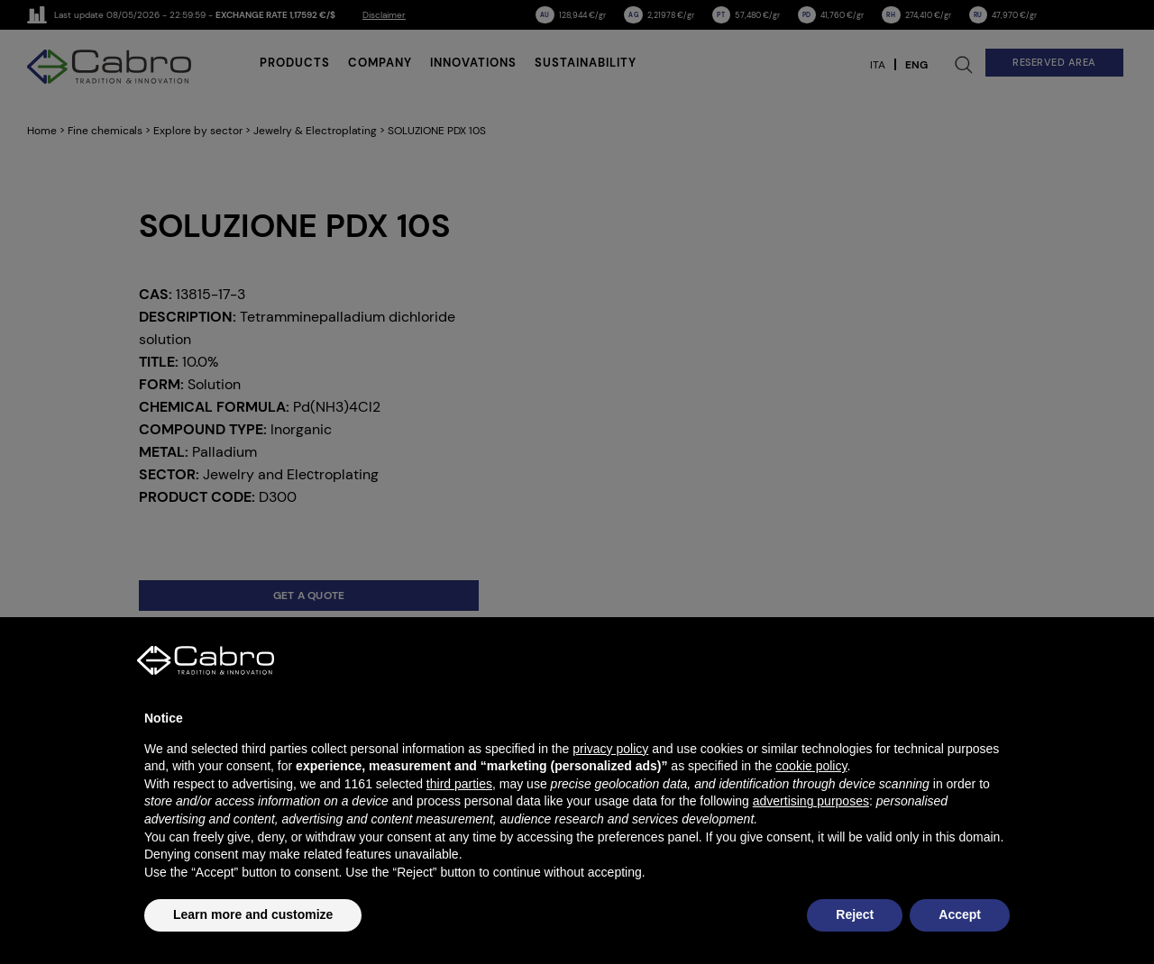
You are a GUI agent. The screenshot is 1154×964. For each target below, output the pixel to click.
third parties (459, 784)
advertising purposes (811, 801)
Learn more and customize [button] (253, 914)
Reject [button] (855, 914)
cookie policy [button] (811, 766)
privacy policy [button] (610, 748)
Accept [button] (960, 914)
